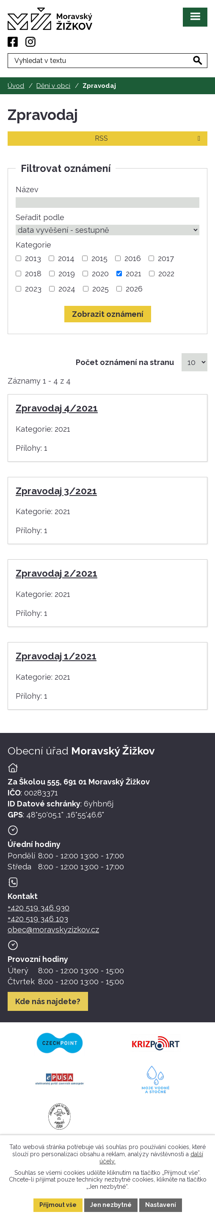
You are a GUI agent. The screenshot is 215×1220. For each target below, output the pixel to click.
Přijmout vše (58, 1204)
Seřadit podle (40, 217)
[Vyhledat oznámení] (107, 314)
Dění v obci (53, 86)
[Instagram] (30, 42)
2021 (133, 273)
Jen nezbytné (111, 1204)
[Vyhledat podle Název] (107, 202)
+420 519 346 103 (38, 918)
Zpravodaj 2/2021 (56, 573)
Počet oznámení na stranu (125, 362)
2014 (66, 258)
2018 (33, 273)
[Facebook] (13, 42)
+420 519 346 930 (38, 907)
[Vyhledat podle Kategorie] (18, 258)
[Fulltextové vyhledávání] (107, 60)
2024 (66, 288)
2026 (134, 288)
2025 (100, 288)
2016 (132, 258)
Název (27, 189)
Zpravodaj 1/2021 (56, 656)
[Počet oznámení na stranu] (194, 362)
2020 (100, 273)
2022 (166, 273)
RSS (149, 138)
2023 (33, 288)
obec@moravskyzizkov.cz (53, 929)
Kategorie (33, 244)
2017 (166, 258)
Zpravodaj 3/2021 (56, 490)
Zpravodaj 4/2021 (57, 408)
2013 (33, 258)
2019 (66, 273)
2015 (99, 258)
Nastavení (160, 1204)
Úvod (16, 86)
